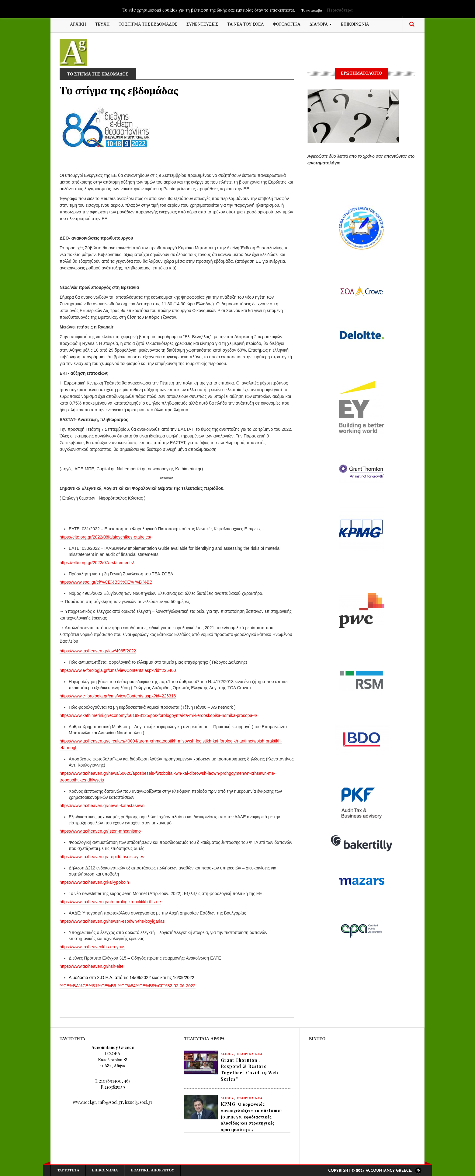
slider (227, 1054)
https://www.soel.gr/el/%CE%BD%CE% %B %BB (106, 582)
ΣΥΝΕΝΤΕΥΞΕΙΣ (202, 23)
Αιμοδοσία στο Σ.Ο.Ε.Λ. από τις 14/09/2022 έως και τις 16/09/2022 (131, 977)
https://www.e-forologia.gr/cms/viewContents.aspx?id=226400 (118, 670)
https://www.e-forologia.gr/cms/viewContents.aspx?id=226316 (118, 695)
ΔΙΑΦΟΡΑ (321, 23)
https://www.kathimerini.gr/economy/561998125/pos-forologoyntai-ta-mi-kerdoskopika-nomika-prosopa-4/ (158, 715)
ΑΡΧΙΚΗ (78, 23)
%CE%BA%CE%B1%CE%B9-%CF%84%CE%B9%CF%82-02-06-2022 (128, 985)
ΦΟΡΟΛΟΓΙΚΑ (286, 23)
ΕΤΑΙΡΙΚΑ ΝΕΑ (250, 1054)
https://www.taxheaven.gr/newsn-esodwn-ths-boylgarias (112, 921)
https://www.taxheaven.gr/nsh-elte (91, 966)
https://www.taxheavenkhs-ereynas (92, 946)
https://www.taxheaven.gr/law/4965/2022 (98, 650)
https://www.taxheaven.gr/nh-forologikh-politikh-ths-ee (110, 901)
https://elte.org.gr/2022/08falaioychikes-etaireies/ (105, 537)
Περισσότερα (339, 10)
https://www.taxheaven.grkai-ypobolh (94, 882)
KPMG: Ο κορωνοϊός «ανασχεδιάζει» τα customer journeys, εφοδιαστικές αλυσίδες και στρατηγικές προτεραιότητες (252, 1117)
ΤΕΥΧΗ (102, 23)
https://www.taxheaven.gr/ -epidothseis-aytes (102, 856)
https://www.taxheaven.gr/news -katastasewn (102, 805)
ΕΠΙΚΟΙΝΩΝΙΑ (355, 23)
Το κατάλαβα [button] (311, 9)
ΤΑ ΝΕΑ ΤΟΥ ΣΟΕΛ (245, 23)
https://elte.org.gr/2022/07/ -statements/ (97, 562)
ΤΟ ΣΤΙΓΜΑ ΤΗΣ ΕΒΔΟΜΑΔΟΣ (148, 23)
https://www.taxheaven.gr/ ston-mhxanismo (100, 831)
